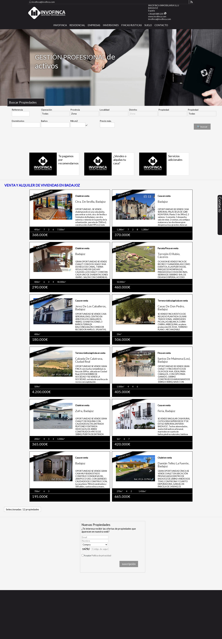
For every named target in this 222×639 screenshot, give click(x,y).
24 (147, 458)
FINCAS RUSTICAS (131, 25)
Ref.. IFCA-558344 (60, 479)
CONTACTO (161, 25)
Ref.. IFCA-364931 (142, 270)
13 (147, 196)
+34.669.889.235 (157, 14)
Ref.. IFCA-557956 (60, 270)
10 (65, 458)
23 (65, 406)
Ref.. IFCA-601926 (142, 322)
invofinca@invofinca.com (43, 2)
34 (65, 249)
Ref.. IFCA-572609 (60, 374)
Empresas (94, 25)
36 (147, 353)
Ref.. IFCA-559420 (60, 427)
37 (147, 406)
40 (65, 196)
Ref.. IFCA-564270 (142, 374)
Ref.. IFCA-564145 (60, 217)
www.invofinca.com (157, 16)
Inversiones (111, 25)
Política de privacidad (101, 555)
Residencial (77, 25)
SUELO (148, 25)
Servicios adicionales (175, 157)
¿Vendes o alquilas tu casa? (119, 159)
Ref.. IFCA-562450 (142, 217)
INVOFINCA (60, 25)
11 (147, 249)
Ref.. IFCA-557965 (142, 479)
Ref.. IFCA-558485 (142, 427)
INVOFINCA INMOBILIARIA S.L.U (163, 5)
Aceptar (97, 555)
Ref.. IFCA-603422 (60, 322)
